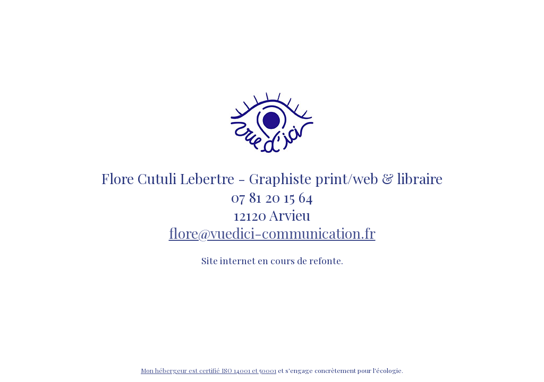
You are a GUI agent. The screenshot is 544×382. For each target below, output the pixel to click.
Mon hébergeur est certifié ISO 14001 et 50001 (208, 370)
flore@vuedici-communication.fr (272, 232)
